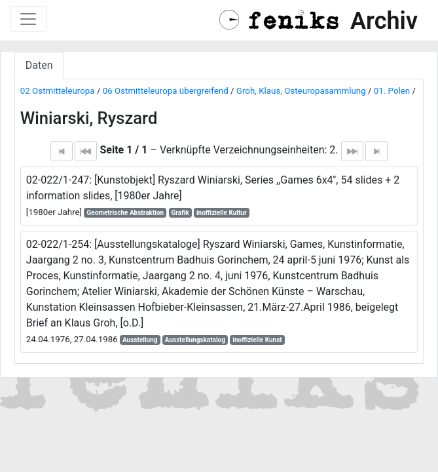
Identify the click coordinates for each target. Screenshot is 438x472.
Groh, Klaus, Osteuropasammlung (301, 91)
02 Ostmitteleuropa (57, 91)
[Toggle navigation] (28, 19)
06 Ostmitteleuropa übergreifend (165, 91)
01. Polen (392, 91)
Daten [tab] (39, 65)
